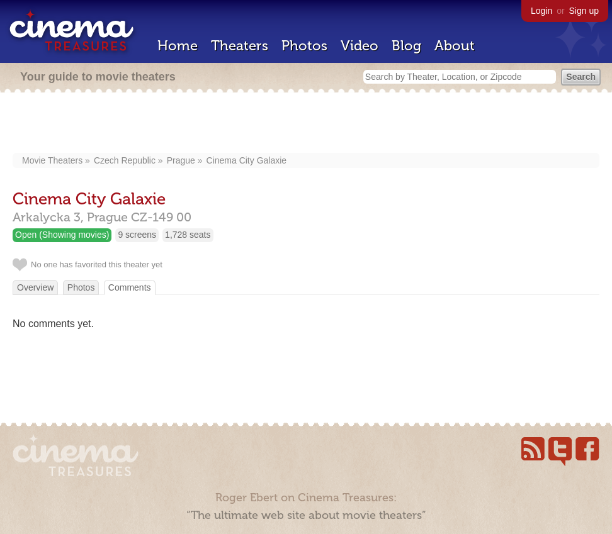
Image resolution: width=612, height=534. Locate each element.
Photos (304, 45)
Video (359, 45)
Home (177, 45)
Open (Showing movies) (62, 235)
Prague (181, 160)
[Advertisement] (306, 124)
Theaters (239, 45)
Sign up (584, 11)
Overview (35, 287)
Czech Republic (125, 160)
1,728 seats (187, 235)
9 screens (137, 235)
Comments (129, 287)
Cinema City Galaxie (247, 160)
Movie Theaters (52, 160)
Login (541, 11)
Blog (406, 45)
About (454, 45)
